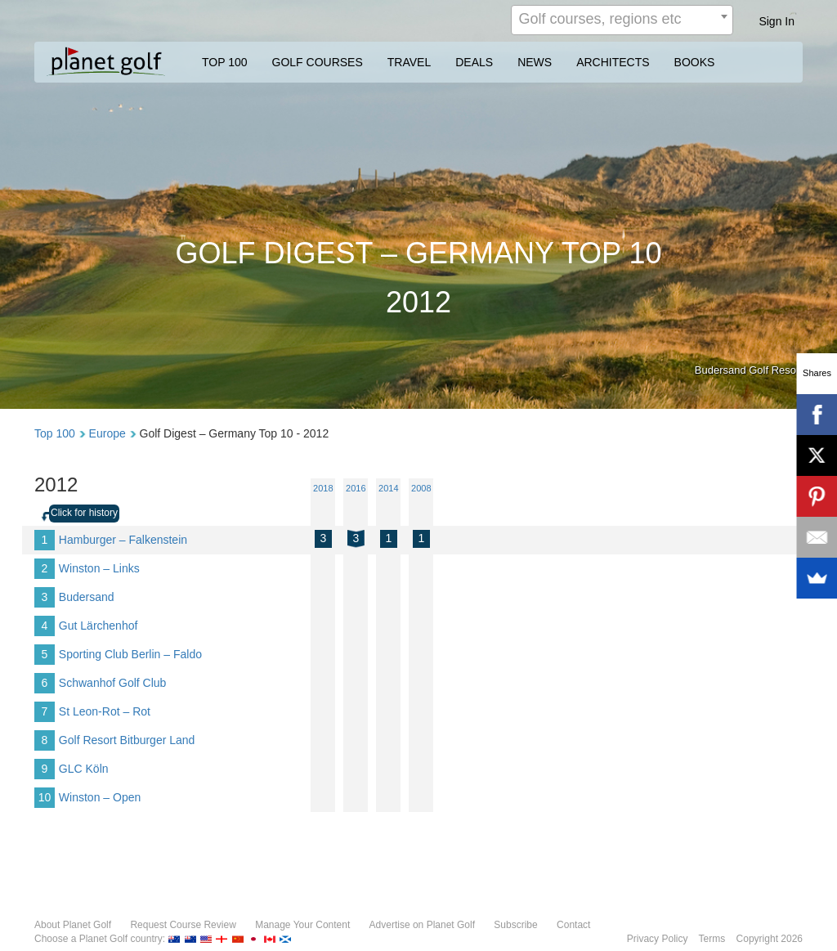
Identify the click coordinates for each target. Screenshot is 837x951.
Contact (573, 925)
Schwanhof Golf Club (113, 682)
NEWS (534, 62)
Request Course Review (182, 925)
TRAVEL (409, 62)
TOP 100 (225, 62)
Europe (107, 433)
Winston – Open (100, 797)
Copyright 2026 (769, 938)
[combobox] (622, 20)
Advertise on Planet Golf (422, 925)
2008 (421, 488)
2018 (323, 488)
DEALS (474, 62)
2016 (355, 488)
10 (44, 797)
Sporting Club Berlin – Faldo (130, 654)
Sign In (776, 21)
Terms (712, 938)
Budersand (86, 596)
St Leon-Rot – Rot (104, 711)
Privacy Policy (657, 938)
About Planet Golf (72, 925)
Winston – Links (99, 568)
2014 (388, 488)
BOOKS (694, 62)
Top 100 (54, 433)
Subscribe (515, 925)
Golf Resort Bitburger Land (127, 740)
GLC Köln (84, 768)
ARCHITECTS (612, 62)
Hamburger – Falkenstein (123, 539)
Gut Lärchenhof (98, 625)
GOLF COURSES (317, 62)
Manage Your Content (302, 925)
